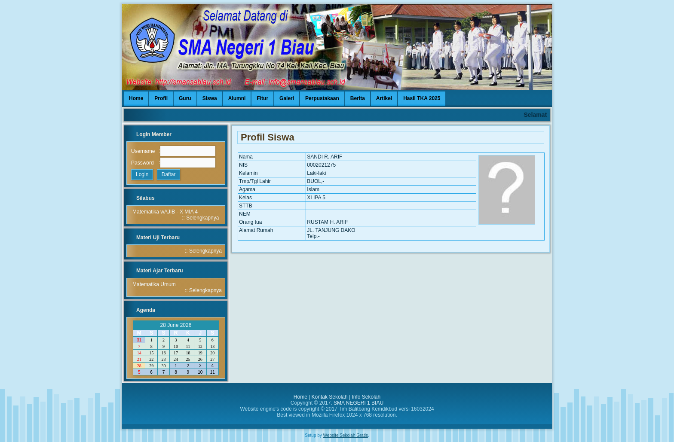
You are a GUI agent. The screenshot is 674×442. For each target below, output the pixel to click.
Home (300, 397)
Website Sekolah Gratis (345, 435)
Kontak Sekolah (330, 397)
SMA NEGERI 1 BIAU (358, 403)
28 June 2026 (176, 325)
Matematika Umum (154, 284)
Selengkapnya (202, 218)
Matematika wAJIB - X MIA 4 (165, 212)
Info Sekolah (366, 397)
